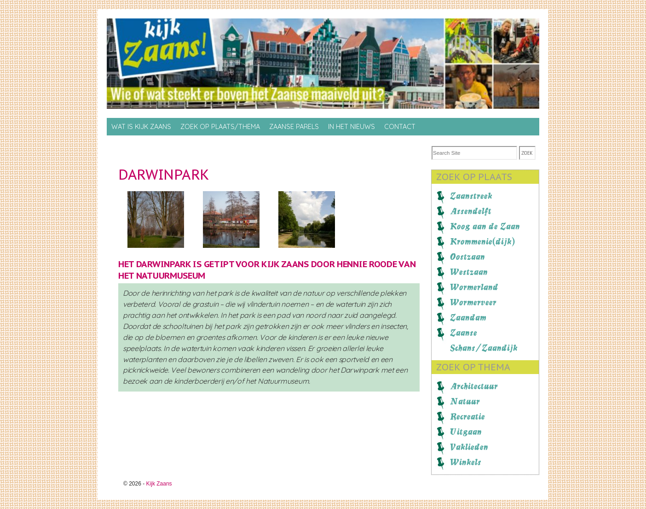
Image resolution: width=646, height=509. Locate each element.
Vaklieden (469, 447)
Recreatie (467, 416)
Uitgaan (466, 432)
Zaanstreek (471, 196)
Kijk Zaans (159, 483)
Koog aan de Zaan (485, 226)
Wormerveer (473, 302)
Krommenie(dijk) (482, 241)
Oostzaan (467, 257)
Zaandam (468, 317)
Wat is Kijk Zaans (141, 127)
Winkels (465, 462)
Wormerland (474, 287)
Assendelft (470, 211)
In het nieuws (351, 127)
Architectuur (474, 386)
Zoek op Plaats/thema (220, 127)
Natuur (465, 401)
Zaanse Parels (294, 127)
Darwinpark (163, 174)
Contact (399, 127)
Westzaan (469, 272)
